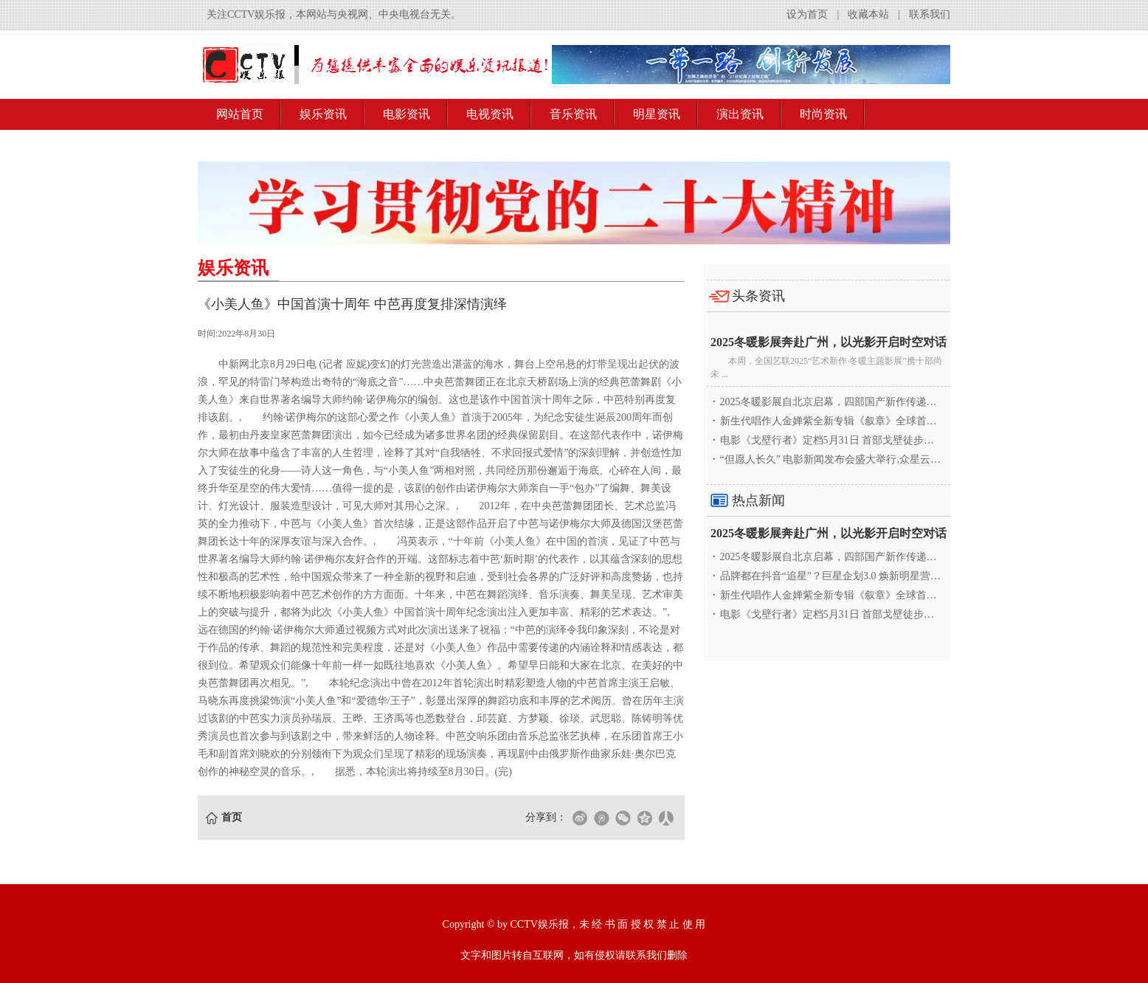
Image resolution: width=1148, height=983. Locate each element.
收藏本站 (868, 14)
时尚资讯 (823, 114)
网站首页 (239, 114)
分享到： (546, 817)
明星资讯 (656, 114)
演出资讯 (740, 114)
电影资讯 (406, 114)
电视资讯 (490, 114)
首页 (231, 817)
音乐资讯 (573, 114)
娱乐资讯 (323, 114)
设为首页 (807, 14)
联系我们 (929, 14)
